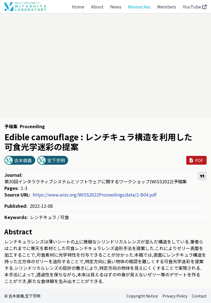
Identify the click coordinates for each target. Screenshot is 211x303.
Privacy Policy (174, 296)
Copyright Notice (142, 296)
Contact (199, 296)
